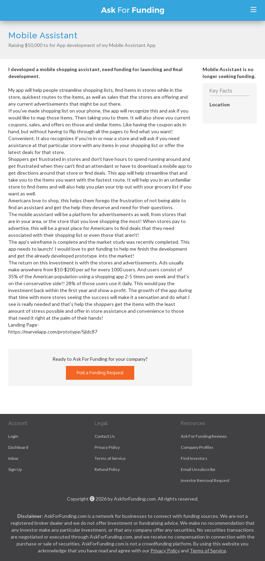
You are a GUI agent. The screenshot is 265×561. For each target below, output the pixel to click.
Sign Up (15, 469)
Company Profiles (197, 447)
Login (13, 436)
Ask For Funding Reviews (204, 436)
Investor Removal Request (205, 480)
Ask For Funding (132, 10)
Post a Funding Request (100, 372)
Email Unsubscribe (198, 469)
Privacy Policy (107, 447)
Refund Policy (107, 469)
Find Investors (194, 458)
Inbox (13, 458)
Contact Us (105, 436)
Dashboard (18, 447)
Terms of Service (110, 458)
